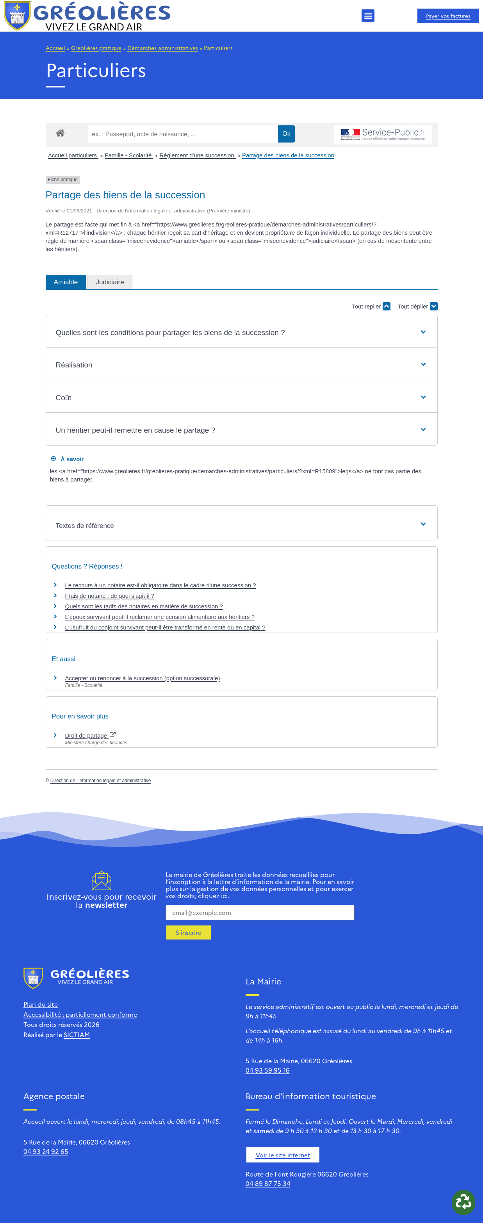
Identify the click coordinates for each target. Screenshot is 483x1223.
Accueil (55, 47)
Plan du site (40, 1004)
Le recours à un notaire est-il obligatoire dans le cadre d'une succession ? (160, 585)
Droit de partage (90, 735)
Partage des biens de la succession (288, 155)
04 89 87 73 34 (268, 1183)
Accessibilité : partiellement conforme (80, 1014)
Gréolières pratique (96, 47)
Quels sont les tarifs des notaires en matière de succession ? (144, 606)
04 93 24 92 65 (45, 1151)
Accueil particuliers (73, 155)
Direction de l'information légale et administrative (100, 780)
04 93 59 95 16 (268, 1070)
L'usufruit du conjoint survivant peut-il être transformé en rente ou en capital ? (165, 627)
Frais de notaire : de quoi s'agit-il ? (110, 595)
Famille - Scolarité (129, 155)
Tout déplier (418, 306)
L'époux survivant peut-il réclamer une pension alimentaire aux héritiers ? (160, 616)
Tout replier (371, 306)
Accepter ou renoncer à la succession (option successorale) (142, 678)
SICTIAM (77, 1034)
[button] (368, 15)
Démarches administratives (162, 47)
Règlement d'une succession (197, 155)
